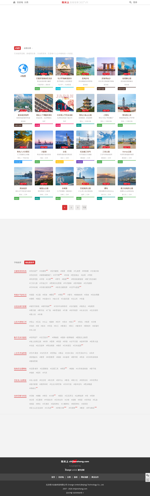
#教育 (41, 357)
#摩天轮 (41, 310)
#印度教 (73, 408)
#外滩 (40, 314)
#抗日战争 (40, 345)
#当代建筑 (73, 306)
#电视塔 (91, 306)
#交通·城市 (33, 368)
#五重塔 (39, 400)
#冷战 (31, 345)
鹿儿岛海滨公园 (127, 188)
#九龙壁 (77, 271)
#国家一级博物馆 (67, 337)
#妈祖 (31, 404)
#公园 (38, 294)
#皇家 (62, 271)
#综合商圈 (95, 294)
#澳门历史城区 (91, 279)
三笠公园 (106, 151)
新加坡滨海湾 (23, 115)
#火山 (45, 322)
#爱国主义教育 (82, 337)
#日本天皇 (67, 384)
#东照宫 (84, 404)
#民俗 (82, 357)
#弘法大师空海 (55, 384)
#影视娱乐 (33, 357)
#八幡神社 (65, 404)
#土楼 (49, 279)
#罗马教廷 (91, 408)
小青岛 (106, 115)
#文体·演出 (69, 353)
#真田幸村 (43, 384)
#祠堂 (80, 400)
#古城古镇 (94, 271)
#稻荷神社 (75, 404)
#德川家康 (33, 384)
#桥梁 (63, 368)
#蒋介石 (74, 380)
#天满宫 (46, 404)
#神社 (38, 404)
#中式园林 (67, 283)
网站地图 (84, 477)
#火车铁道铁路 (82, 368)
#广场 (48, 310)
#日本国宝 (67, 345)
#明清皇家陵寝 (77, 279)
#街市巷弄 (73, 310)
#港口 (72, 322)
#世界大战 (94, 341)
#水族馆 (66, 357)
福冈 (82, 194)
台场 (64, 151)
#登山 (79, 125)
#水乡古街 (84, 310)
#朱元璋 (51, 380)
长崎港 (64, 188)
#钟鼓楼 (85, 271)
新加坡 (85, 85)
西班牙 (48, 85)
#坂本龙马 (77, 384)
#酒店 (38, 298)
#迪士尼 (56, 298)
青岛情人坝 (126, 115)
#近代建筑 (54, 271)
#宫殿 (69, 271)
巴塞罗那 (41, 85)
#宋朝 (65, 341)
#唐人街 (32, 314)
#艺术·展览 (33, 353)
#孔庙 (95, 400)
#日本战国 (78, 345)
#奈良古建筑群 (61, 287)
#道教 (73, 400)
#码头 (80, 322)
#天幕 (65, 310)
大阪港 (44, 151)
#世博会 (53, 353)
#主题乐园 (65, 298)
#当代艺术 (44, 353)
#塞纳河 (87, 326)
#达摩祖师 (79, 395)
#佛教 (38, 395)
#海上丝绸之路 (35, 341)
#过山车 (74, 298)
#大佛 (52, 395)
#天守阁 (57, 275)
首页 (53, 477)
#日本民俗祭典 (92, 357)
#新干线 (93, 368)
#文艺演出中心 (82, 353)
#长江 (56, 326)
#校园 (58, 357)
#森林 (51, 322)
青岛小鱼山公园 (85, 115)
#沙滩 (93, 322)
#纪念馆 (42, 380)
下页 (84, 207)
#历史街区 (33, 275)
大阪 (41, 158)
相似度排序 (29, 262)
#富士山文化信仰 (36, 408)
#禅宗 (45, 395)
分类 (26, 2)
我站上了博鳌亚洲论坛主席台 (47, 115)
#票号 (57, 279)
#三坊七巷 (33, 283)
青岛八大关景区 (23, 151)
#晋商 (52, 341)
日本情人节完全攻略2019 (67, 115)
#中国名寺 (48, 400)
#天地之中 (43, 283)
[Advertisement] (75, 23)
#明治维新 (50, 345)
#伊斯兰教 (61, 408)
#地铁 (31, 372)
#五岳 (38, 322)
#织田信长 (84, 380)
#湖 (37, 326)
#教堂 (82, 408)
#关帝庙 (87, 400)
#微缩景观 (33, 361)
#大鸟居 (49, 408)
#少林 (67, 400)
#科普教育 (50, 357)
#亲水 (37, 89)
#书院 (90, 275)
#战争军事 (84, 341)
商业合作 (95, 477)
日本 (46, 158)
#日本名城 (33, 287)
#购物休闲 (80, 89)
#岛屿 (31, 326)
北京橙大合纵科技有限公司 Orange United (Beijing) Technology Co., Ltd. (75, 484)
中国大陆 (88, 121)
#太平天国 (73, 341)
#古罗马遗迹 (75, 287)
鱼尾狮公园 (126, 78)
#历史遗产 (18, 162)
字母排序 (17, 262)
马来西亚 (68, 85)
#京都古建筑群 (46, 287)
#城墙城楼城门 (45, 275)
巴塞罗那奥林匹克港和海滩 (46, 78)
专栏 (43, 121)
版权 (76, 477)
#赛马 (70, 294)
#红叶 (58, 322)
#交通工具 (54, 368)
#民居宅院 (33, 279)
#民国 (58, 341)
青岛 (81, 121)
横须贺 (82, 158)
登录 (135, 2)
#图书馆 (74, 357)
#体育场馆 (57, 310)
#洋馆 (41, 279)
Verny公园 (126, 151)
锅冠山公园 (43, 188)
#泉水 (43, 326)
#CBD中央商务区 (60, 306)
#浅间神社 (55, 404)
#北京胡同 (94, 310)
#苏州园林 (77, 283)
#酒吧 (31, 298)
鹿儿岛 (103, 194)
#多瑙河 (95, 326)
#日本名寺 (58, 400)
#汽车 (45, 372)
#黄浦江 (64, 326)
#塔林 (92, 395)
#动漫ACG (47, 298)
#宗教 (58, 89)
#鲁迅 (67, 380)
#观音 (60, 395)
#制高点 (82, 306)
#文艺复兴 (44, 337)
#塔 (86, 395)
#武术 (91, 353)
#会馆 (83, 275)
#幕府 (58, 345)
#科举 (45, 341)
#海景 (87, 322)
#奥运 (61, 353)
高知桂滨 (23, 188)
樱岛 (106, 188)
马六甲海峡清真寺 (64, 78)
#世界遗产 (33, 337)
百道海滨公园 (85, 188)
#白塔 (31, 400)
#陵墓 (65, 279)
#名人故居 (33, 380)
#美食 (86, 294)
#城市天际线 (34, 306)
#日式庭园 (88, 283)
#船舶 (71, 368)
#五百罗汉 (69, 395)
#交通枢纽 (44, 368)
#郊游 (45, 294)
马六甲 (60, 85)
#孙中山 (59, 380)
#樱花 (52, 294)
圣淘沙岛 (85, 78)
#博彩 (61, 294)
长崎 (41, 194)
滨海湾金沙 (106, 78)
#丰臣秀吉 (94, 380)
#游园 (31, 294)
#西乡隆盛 (88, 384)
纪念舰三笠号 (85, 151)
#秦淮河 (79, 326)
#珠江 (71, 326)
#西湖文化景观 (55, 283)
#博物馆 (79, 162)
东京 (62, 158)
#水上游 (32, 330)
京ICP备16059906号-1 (75, 493)
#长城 (66, 275)
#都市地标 (101, 89)
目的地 (20, 2)
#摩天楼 (32, 310)
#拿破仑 (33, 388)
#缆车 (38, 372)
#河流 (49, 326)
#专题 (37, 125)
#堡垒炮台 (75, 275)
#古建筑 (43, 271)
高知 (20, 194)
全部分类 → (28, 48)
